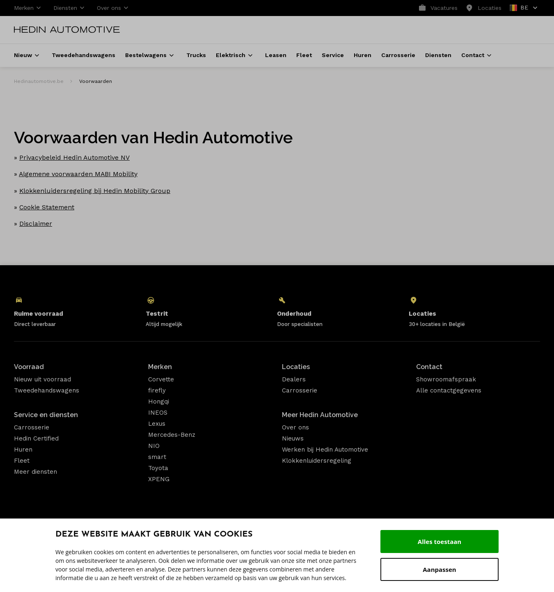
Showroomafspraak (446, 379)
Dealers (294, 379)
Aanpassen (439, 569)
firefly (157, 390)
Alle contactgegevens (448, 390)
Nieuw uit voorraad (42, 379)
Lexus (156, 423)
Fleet (22, 460)
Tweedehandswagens (46, 390)
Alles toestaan (439, 541)
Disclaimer (35, 223)
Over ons (295, 427)
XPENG (158, 479)
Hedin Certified (36, 438)
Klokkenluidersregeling (316, 460)
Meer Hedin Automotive (320, 415)
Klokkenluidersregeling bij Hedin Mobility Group (94, 191)
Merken (160, 367)
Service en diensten (46, 415)
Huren (23, 449)
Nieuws (293, 438)
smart (157, 457)
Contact (429, 367)
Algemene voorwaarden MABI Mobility (78, 174)
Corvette (161, 379)
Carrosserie (31, 427)
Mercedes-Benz (171, 434)
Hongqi (158, 401)
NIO (154, 446)
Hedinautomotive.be (39, 81)
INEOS (157, 412)
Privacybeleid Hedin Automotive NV (74, 157)
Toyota (158, 468)
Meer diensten (35, 471)
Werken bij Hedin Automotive (325, 449)
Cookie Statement (46, 207)
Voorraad (29, 367)
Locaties (296, 367)
